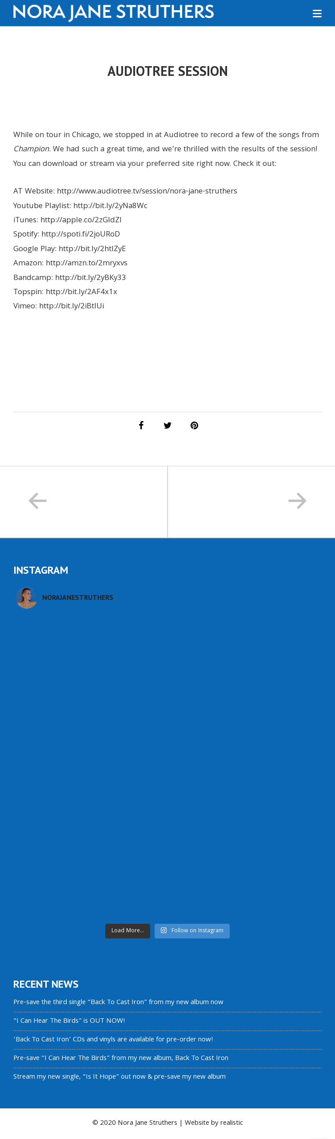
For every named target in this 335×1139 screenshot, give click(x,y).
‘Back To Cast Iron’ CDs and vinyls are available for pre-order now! (113, 1040)
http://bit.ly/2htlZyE (92, 249)
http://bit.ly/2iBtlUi (71, 306)
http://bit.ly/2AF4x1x (81, 292)
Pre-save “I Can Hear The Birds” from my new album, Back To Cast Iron (120, 1058)
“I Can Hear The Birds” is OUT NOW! (69, 1021)
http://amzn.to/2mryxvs (87, 263)
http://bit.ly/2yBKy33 (90, 278)
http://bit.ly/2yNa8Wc (110, 206)
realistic (231, 1123)
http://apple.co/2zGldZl (81, 220)
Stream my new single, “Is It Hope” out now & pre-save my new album (119, 1077)
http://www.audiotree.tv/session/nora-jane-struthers (147, 191)
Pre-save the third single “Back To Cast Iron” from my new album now (118, 1003)
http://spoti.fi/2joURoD (80, 235)
